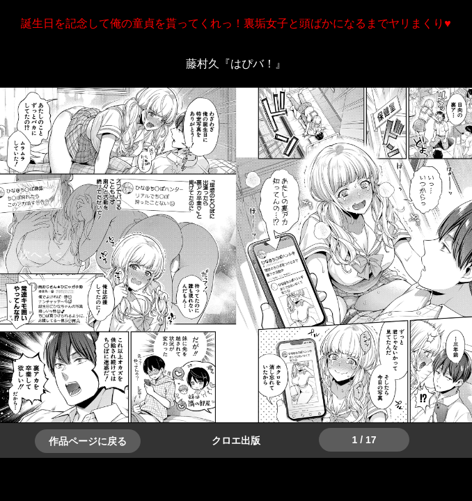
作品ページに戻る (88, 441)
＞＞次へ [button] (41, 254)
